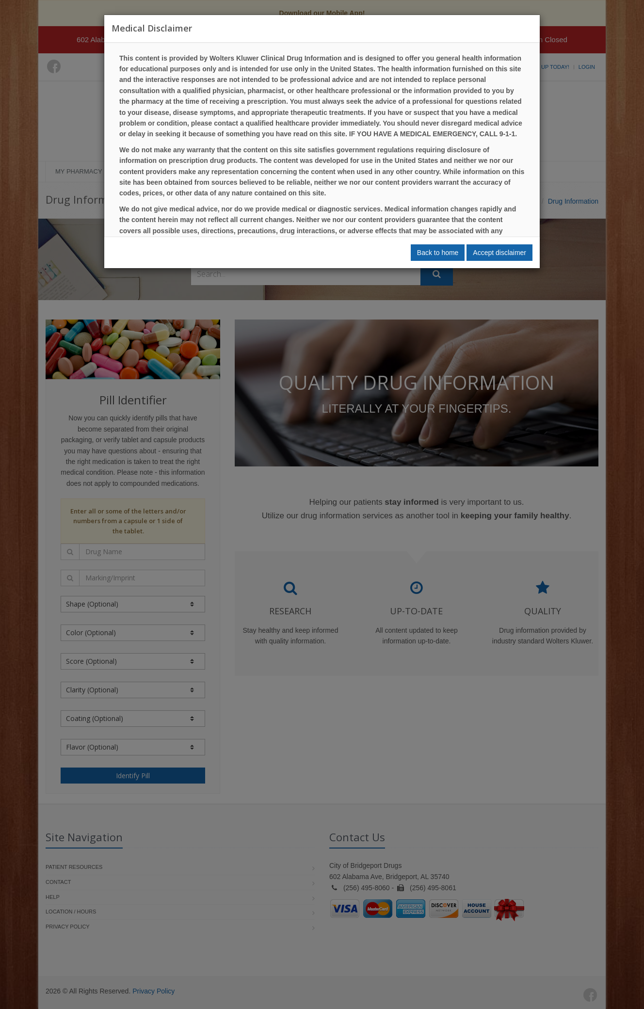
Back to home (438, 252)
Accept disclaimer (499, 252)
